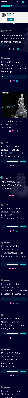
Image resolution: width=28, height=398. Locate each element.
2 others (6, 32)
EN (17, 1)
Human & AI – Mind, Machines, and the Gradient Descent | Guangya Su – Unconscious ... (11, 359)
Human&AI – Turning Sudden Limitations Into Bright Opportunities (12, 38)
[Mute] (21, 76)
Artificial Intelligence (6, 9)
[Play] (2, 76)
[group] (14, 77)
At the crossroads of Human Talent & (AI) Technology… (11, 185)
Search (12, 6)
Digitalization (17, 9)
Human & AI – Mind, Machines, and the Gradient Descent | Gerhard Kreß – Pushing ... (13, 215)
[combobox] (19, 6)
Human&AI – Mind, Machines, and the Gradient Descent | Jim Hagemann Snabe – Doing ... (14, 253)
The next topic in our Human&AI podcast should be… (11, 124)
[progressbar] (14, 76)
